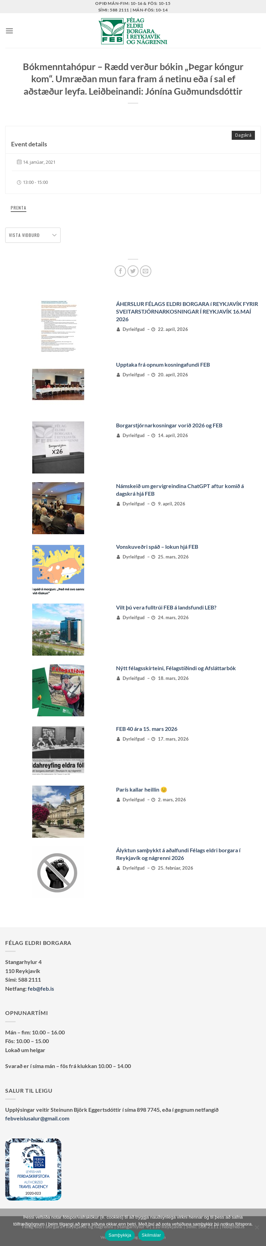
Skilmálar (151, 1235)
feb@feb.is (41, 988)
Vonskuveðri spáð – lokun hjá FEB (157, 546)
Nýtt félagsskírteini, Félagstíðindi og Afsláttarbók (176, 668)
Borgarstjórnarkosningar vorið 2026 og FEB (169, 425)
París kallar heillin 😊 (141, 789)
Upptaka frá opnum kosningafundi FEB (163, 364)
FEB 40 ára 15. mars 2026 (146, 728)
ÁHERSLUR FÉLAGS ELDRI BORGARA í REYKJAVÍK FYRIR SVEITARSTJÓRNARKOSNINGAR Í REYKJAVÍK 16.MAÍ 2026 (187, 311)
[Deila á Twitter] (133, 271)
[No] (256, 1229)
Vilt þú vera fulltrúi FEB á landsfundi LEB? (166, 607)
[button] (9, 30)
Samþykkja (119, 1235)
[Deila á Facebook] (120, 271)
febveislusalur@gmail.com (37, 1118)
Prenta (18, 208)
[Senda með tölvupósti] (145, 271)
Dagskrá (243, 135)
